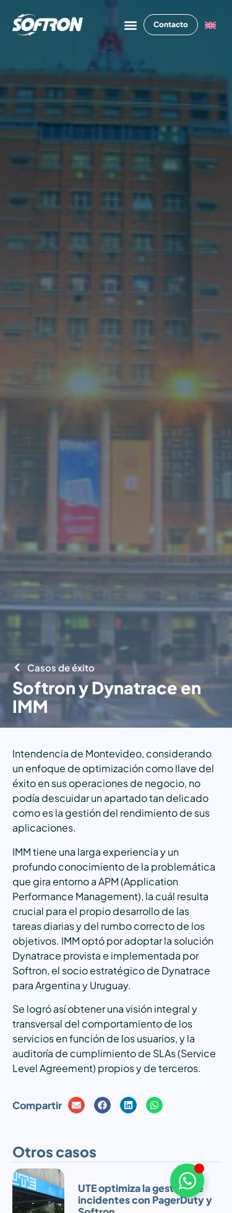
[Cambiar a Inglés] (210, 25)
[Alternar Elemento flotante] (187, 1181)
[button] (130, 25)
